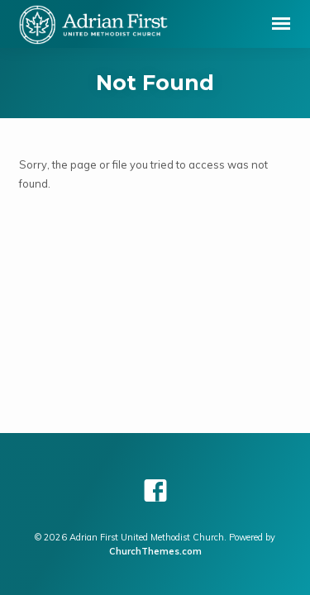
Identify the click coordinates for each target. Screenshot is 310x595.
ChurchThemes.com (155, 551)
